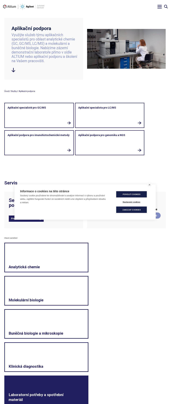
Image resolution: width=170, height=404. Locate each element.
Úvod (6, 91)
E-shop (124, 285)
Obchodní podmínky (95, 382)
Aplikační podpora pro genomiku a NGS (116, 110)
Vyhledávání (166, 6)
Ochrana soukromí (94, 391)
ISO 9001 (49, 397)
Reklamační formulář (136, 385)
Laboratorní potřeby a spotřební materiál (81, 280)
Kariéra (130, 388)
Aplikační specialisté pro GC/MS (16, 110)
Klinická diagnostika (19, 283)
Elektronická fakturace (96, 388)
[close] (149, 184)
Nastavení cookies (94, 397)
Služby (14, 91)
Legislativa (132, 382)
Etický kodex (132, 391)
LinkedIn (130, 352)
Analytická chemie (25, 247)
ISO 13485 (60, 397)
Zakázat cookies (132, 209)
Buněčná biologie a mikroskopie (135, 244)
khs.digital (17, 397)
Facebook (111, 352)
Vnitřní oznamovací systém (139, 400)
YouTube (149, 352)
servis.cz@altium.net (54, 394)
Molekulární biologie (74, 244)
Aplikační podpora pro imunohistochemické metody (85, 112)
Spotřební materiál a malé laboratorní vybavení (144, 395)
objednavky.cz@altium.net (57, 391)
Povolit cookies (132, 194)
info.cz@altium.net (53, 388)
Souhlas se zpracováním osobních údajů (104, 394)
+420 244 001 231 (53, 382)
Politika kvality (92, 385)
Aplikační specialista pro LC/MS (49, 110)
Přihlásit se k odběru (22, 358)
